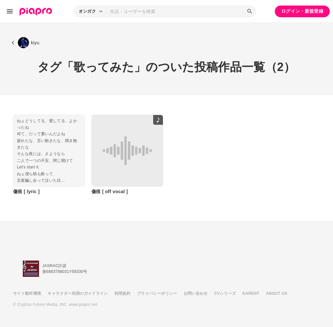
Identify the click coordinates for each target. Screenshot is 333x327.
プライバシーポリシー (157, 293)
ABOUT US (276, 293)
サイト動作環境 (27, 293)
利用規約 (122, 293)
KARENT (251, 293)
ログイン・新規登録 (302, 11)
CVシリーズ (225, 293)
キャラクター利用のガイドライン (77, 293)
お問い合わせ (196, 293)
